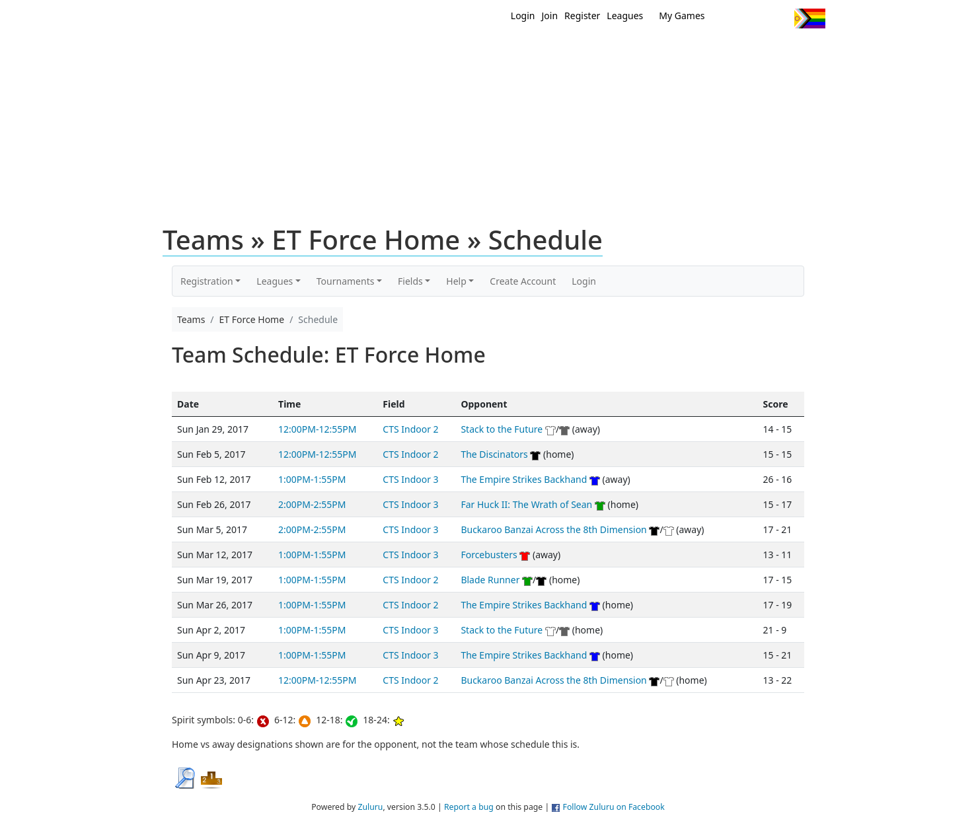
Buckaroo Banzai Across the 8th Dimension (553, 529)
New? (455, 51)
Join (550, 15)
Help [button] (456, 281)
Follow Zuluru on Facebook (614, 807)
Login (523, 15)
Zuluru (370, 807)
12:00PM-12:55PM (317, 429)
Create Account (523, 281)
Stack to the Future (502, 429)
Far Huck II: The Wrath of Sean (526, 504)
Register (582, 15)
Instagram (779, 18)
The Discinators (495, 454)
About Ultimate (701, 51)
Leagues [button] (274, 281)
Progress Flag (809, 18)
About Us (789, 51)
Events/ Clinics (601, 51)
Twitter (730, 18)
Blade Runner (490, 579)
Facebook (754, 18)
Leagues (625, 15)
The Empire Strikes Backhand (524, 479)
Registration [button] (206, 281)
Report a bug (469, 807)
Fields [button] (410, 281)
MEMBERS (516, 51)
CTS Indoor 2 (410, 429)
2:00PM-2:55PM (312, 504)
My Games (681, 15)
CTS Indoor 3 (410, 479)
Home (403, 51)
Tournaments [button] (346, 281)
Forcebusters (489, 554)
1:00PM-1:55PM (312, 479)
